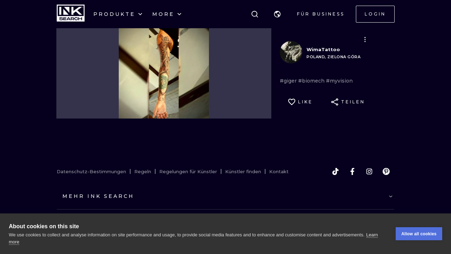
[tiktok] (335, 171)
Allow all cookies (419, 233)
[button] (277, 14)
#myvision (339, 81)
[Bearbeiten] (365, 39)
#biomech (312, 81)
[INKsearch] (70, 14)
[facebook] (352, 171)
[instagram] (369, 171)
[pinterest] (386, 171)
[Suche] (254, 14)
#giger (289, 81)
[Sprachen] (277, 14)
